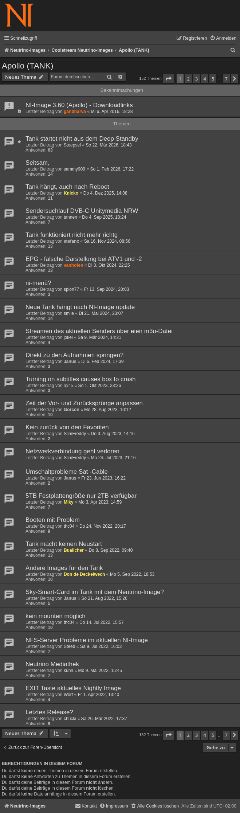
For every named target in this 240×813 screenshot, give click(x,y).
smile (69, 313)
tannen (70, 217)
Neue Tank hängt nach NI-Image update (80, 307)
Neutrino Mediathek (52, 664)
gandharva (75, 111)
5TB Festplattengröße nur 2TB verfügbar (81, 495)
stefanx (71, 241)
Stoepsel (72, 145)
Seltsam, (37, 162)
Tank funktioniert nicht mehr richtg (71, 234)
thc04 (69, 526)
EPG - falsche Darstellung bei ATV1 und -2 (83, 258)
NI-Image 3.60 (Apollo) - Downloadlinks (79, 105)
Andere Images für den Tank (64, 567)
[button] (168, 78)
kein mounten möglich (55, 616)
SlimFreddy (75, 433)
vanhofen (73, 265)
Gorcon (71, 409)
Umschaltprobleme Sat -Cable (66, 471)
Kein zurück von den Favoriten (67, 427)
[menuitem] (223, 38)
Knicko (71, 193)
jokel (68, 337)
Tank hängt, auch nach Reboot (67, 186)
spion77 (71, 289)
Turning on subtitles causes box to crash (80, 379)
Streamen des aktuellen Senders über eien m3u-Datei (99, 331)
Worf (68, 694)
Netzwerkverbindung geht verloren (72, 451)
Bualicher (74, 550)
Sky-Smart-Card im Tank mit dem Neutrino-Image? (94, 592)
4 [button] (204, 78)
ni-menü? (38, 283)
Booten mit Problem (52, 519)
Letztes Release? (49, 712)
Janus (70, 361)
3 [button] (196, 78)
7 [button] (226, 78)
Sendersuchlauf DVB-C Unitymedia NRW (81, 210)
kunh (68, 670)
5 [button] (213, 78)
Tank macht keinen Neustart (63, 543)
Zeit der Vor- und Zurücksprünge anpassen (84, 403)
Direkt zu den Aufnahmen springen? (74, 355)
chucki (70, 718)
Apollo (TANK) (27, 65)
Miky (69, 502)
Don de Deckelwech (84, 574)
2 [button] (188, 78)
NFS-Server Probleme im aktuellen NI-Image (86, 640)
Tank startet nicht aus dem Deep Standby (81, 138)
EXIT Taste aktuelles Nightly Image (73, 688)
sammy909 (74, 169)
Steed (69, 646)
